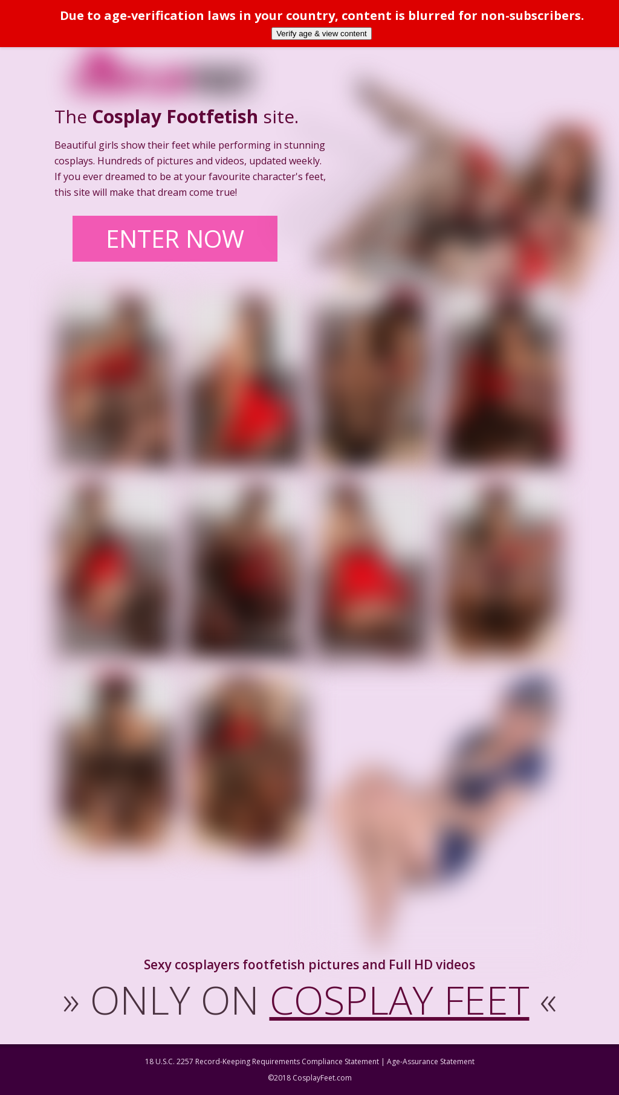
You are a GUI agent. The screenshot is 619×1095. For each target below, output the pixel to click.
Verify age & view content (321, 33)
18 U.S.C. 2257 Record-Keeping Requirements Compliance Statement (262, 1061)
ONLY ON (310, 999)
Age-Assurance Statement (431, 1061)
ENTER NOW (175, 238)
